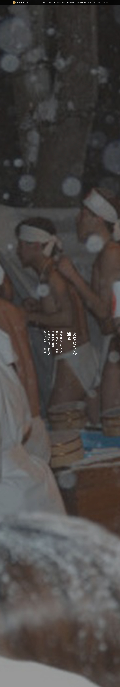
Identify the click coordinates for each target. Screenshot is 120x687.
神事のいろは (60, 2)
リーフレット (96, 2)
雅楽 (89, 2)
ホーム (45, 2)
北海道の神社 (70, 2)
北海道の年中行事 (81, 2)
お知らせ (105, 2)
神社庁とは (52, 2)
